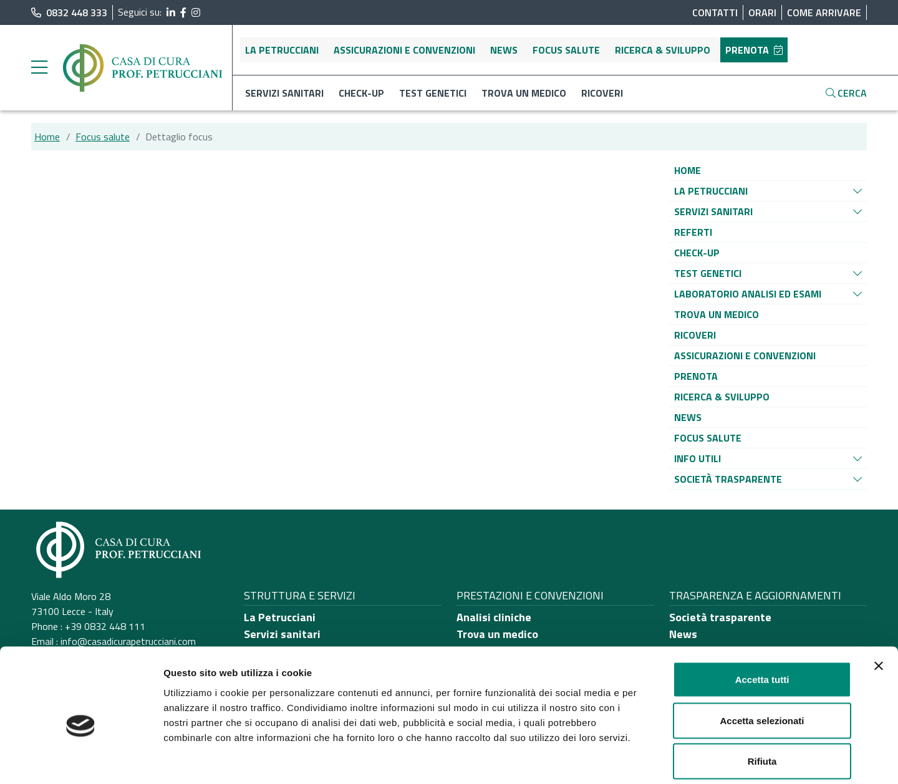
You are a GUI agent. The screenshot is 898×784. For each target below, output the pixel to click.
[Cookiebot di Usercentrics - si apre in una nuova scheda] (80, 759)
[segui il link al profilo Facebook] (183, 12)
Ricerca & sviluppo (662, 49)
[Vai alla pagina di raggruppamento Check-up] (697, 252)
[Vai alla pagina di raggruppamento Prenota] (696, 376)
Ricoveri (602, 92)
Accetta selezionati (762, 661)
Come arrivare (824, 12)
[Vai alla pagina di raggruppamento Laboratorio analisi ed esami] (747, 293)
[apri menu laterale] (39, 70)
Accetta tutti (762, 620)
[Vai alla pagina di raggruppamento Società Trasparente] (728, 479)
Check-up (361, 92)
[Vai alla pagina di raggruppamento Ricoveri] (695, 334)
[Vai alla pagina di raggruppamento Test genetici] (707, 273)
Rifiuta (762, 702)
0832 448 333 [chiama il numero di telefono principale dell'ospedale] (69, 12)
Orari (762, 12)
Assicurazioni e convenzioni (404, 49)
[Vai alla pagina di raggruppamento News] (688, 417)
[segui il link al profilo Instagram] (195, 12)
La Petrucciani (282, 49)
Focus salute (566, 49)
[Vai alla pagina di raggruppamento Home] (687, 170)
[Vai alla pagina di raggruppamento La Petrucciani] (711, 190)
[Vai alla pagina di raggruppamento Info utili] (697, 458)
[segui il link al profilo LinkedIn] (171, 12)
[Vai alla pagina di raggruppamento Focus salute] (707, 437)
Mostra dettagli (656, 759)
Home (47, 136)
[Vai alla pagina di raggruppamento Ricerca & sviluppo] (722, 396)
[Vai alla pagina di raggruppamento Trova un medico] (716, 314)
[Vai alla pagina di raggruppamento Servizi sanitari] (713, 211)
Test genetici (432, 92)
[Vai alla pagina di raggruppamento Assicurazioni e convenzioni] (745, 355)
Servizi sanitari (284, 92)
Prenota (754, 49)
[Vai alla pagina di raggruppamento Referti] (693, 232)
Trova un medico (523, 92)
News (504, 49)
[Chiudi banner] (878, 607)
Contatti (715, 12)
